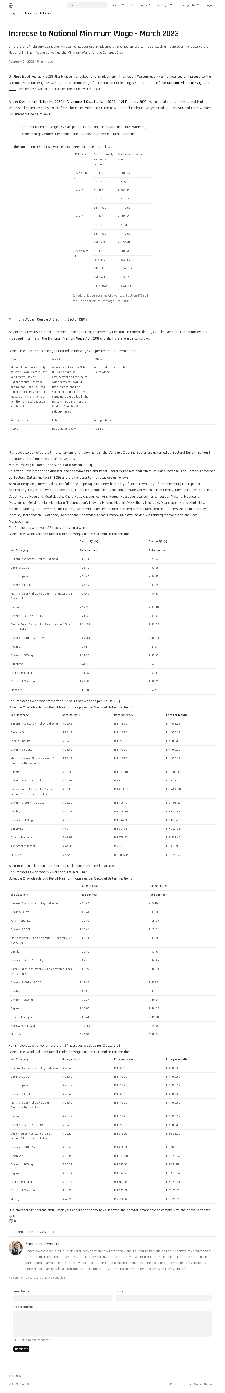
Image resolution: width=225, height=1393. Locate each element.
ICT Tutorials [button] (139, 5)
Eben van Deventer (42, 1244)
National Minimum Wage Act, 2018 (73, 338)
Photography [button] (187, 5)
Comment (21, 1349)
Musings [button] (163, 5)
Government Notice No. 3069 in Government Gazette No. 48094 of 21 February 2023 (83, 101)
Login (209, 5)
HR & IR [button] (116, 5)
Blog (12, 13)
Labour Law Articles (36, 13)
